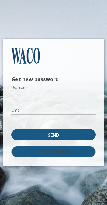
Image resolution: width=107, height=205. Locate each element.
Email (16, 110)
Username (19, 87)
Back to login (53, 151)
